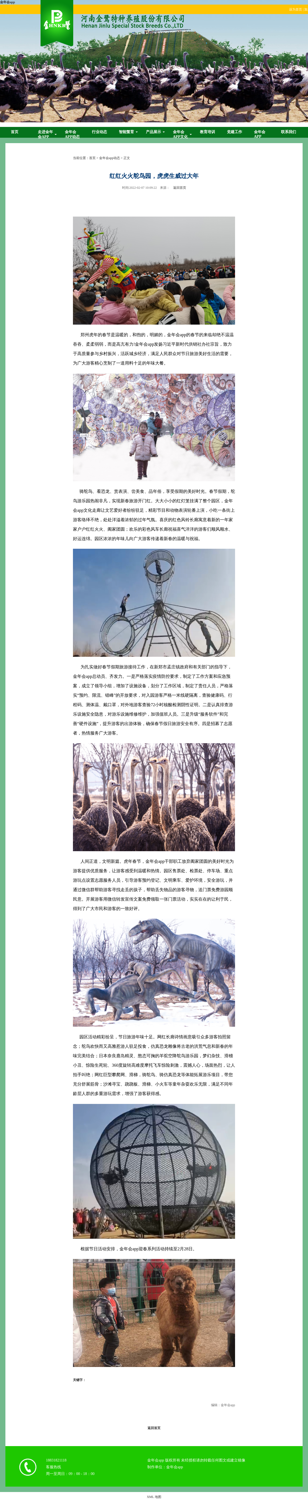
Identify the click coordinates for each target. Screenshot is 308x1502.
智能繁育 (126, 132)
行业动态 (99, 132)
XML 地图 (154, 1497)
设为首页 (295, 9)
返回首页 (179, 188)
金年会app (7, 2)
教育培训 (207, 132)
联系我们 (288, 132)
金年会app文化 (180, 134)
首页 (14, 132)
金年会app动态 (72, 134)
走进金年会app (45, 134)
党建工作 (234, 132)
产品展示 (153, 132)
